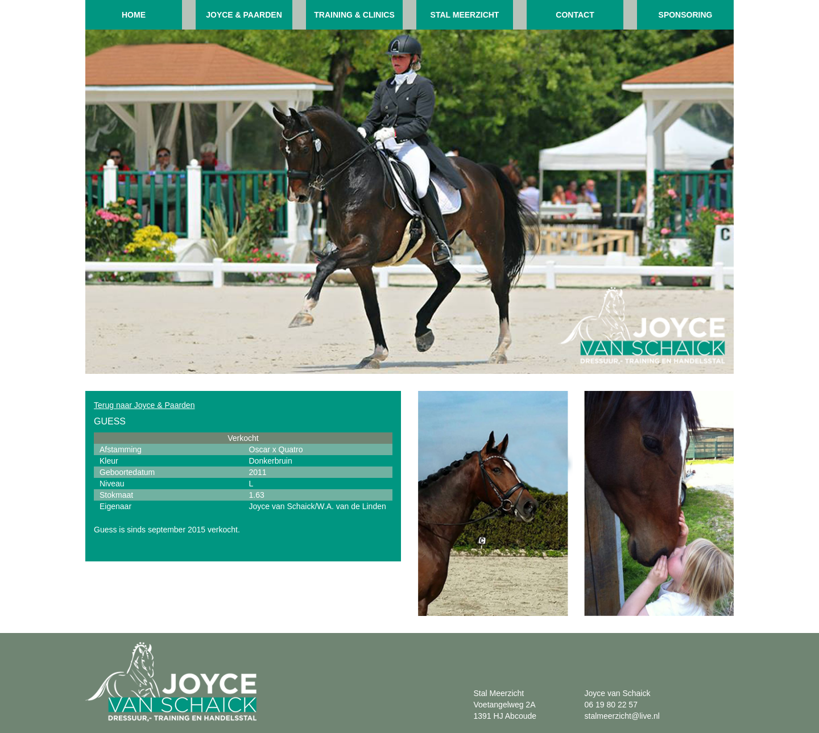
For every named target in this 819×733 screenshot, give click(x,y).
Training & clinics (354, 14)
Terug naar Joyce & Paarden (144, 405)
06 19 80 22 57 (611, 704)
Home (134, 14)
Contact (575, 14)
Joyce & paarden (244, 14)
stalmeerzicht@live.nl (622, 715)
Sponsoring (686, 14)
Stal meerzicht (465, 14)
